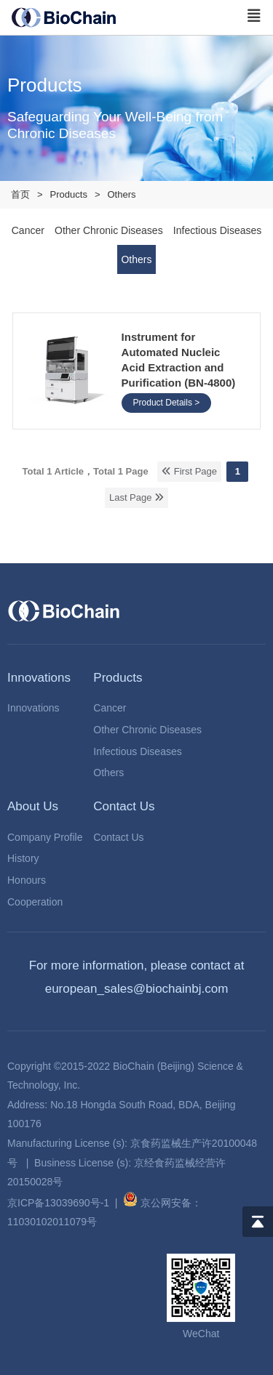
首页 (20, 194)
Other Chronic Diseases (147, 729)
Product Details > (166, 403)
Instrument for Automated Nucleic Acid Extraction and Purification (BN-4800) (179, 360)
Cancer (109, 708)
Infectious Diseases (137, 751)
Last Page (136, 497)
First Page (189, 471)
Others (108, 772)
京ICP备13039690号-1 (58, 1203)
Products (68, 194)
